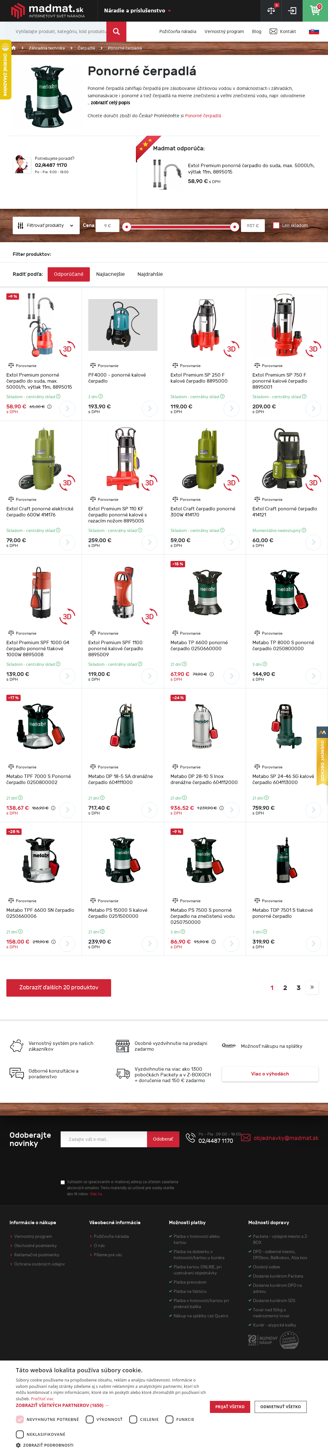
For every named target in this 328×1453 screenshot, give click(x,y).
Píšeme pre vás (108, 1255)
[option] (234, 175)
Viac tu (96, 1194)
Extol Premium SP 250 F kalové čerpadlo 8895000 (199, 378)
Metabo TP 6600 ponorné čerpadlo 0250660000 (199, 645)
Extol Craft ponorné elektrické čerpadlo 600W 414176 (39, 512)
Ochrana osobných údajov (39, 1264)
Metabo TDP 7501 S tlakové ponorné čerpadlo (282, 913)
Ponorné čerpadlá (203, 115)
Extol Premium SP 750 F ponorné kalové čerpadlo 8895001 (279, 381)
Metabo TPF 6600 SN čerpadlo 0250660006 (40, 913)
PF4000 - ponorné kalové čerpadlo (117, 378)
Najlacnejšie (110, 274)
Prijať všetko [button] (230, 1406)
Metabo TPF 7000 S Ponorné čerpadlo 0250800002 (38, 779)
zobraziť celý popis (110, 102)
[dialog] (164, 1407)
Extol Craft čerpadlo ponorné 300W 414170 (203, 512)
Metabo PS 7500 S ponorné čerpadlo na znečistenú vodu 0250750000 (203, 916)
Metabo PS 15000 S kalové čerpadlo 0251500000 (117, 913)
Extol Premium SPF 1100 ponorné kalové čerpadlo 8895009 (115, 649)
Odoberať (163, 1139)
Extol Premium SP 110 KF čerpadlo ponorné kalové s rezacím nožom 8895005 (117, 515)
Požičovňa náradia (111, 1236)
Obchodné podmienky (35, 1246)
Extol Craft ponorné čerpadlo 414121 (284, 512)
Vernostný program (33, 1236)
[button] (111, 1405)
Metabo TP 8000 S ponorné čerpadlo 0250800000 (283, 645)
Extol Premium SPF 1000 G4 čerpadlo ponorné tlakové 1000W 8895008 (37, 649)
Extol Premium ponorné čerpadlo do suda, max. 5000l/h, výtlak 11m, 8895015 (251, 169)
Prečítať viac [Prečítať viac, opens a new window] (42, 1399)
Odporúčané (69, 274)
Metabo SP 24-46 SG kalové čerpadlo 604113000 (283, 779)
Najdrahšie (150, 274)
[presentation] (109, 1163)
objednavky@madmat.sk (286, 1138)
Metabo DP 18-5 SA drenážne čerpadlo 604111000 (120, 779)
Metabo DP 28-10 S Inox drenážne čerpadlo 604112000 (204, 779)
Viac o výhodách (270, 1074)
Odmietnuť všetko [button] (280, 1406)
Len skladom (295, 225)
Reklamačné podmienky (36, 1255)
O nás (99, 1246)
